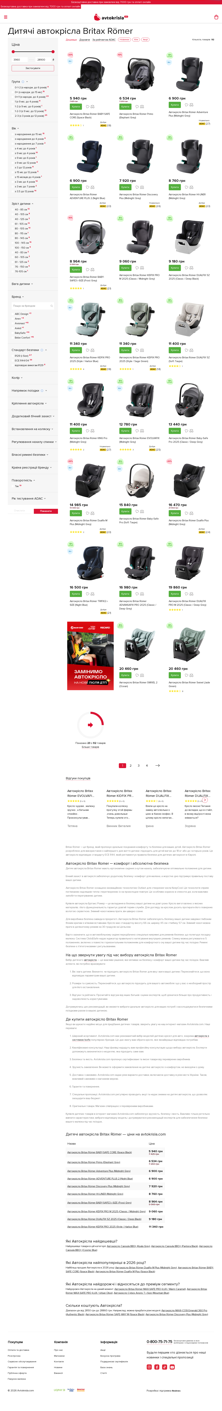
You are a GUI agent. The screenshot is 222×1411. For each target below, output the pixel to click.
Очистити (19, 510)
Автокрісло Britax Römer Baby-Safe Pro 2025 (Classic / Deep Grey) (189, 442)
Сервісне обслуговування (24, 1361)
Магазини (60, 1355)
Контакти (60, 1361)
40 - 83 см (22, 252)
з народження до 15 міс (30, 134)
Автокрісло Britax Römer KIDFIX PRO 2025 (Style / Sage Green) (137, 361)
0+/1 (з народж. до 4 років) (32, 97)
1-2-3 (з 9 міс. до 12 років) (30, 111)
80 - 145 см (22, 238)
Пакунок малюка (18, 1378)
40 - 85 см (22, 209)
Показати (46, 511)
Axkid (19, 328)
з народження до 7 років (30, 143)
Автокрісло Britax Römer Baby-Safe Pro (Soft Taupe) (139, 523)
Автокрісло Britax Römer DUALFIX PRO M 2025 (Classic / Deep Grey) (188, 605)
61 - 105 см (22, 224)
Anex (19, 318)
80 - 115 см (21, 233)
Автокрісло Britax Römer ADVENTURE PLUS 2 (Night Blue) (88, 197)
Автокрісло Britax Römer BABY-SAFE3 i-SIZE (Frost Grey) (88, 280)
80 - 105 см (22, 228)
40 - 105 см (22, 214)
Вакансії (59, 1373)
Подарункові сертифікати (116, 1361)
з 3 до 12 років (24, 167)
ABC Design (23, 314)
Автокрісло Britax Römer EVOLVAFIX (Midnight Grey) (134, 442)
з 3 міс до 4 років (26, 181)
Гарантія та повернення (23, 1367)
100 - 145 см (23, 243)
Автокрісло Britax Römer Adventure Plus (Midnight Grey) (189, 114)
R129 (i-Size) (23, 355)
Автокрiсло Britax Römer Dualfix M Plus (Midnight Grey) (89, 524)
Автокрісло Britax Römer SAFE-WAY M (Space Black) (114, 1317)
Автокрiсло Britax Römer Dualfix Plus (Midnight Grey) (187, 524)
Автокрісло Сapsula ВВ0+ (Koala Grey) (128, 1249)
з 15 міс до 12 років (27, 172)
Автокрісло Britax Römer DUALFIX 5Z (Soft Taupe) (188, 361)
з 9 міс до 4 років (26, 153)
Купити (76, 106)
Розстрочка (15, 1355)
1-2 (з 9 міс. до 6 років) (28, 106)
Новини (59, 1367)
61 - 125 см (22, 262)
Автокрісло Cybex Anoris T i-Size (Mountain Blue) (141, 1296)
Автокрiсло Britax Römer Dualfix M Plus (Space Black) (125, 1274)
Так (18, 486)
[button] (205, 803)
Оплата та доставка (20, 1350)
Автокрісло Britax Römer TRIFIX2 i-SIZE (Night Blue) (89, 605)
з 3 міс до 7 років (26, 186)
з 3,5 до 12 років (25, 191)
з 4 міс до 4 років (25, 148)
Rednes (176, 1390)
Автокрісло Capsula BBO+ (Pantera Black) (174, 1249)
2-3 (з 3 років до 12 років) (31, 116)
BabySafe (22, 333)
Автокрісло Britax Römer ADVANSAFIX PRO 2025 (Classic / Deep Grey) (138, 607)
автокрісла (90, 963)
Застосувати (33, 68)
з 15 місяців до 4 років (28, 177)
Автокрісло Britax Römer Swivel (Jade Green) (187, 687)
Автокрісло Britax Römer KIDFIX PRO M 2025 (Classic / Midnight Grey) (137, 280)
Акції (103, 1350)
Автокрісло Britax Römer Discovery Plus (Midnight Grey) (139, 197)
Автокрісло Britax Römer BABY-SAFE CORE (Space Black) (88, 116)
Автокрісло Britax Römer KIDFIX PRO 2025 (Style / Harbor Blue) (88, 361)
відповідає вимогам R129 (30, 365)
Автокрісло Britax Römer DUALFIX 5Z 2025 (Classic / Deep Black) (188, 278)
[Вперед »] (157, 768)
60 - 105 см (22, 257)
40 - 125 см (22, 219)
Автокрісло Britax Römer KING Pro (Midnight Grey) (89, 442)
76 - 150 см (22, 266)
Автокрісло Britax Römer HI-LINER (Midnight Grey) (188, 197)
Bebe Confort (24, 337)
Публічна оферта (18, 1373)
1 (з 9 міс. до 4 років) (27, 101)
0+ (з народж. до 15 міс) (30, 92)
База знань (107, 1367)
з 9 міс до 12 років (26, 162)
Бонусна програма (112, 1355)
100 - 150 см (23, 247)
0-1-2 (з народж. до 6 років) (32, 87)
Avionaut (21, 323)
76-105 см (21, 271)
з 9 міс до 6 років (25, 158)
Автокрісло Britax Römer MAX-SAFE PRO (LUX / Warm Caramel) (150, 1292)
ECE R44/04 (23, 360)
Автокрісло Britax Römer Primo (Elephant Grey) (136, 116)
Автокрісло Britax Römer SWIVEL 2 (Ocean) (139, 687)
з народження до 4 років (30, 139)
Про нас (59, 1350)
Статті (104, 1373)
